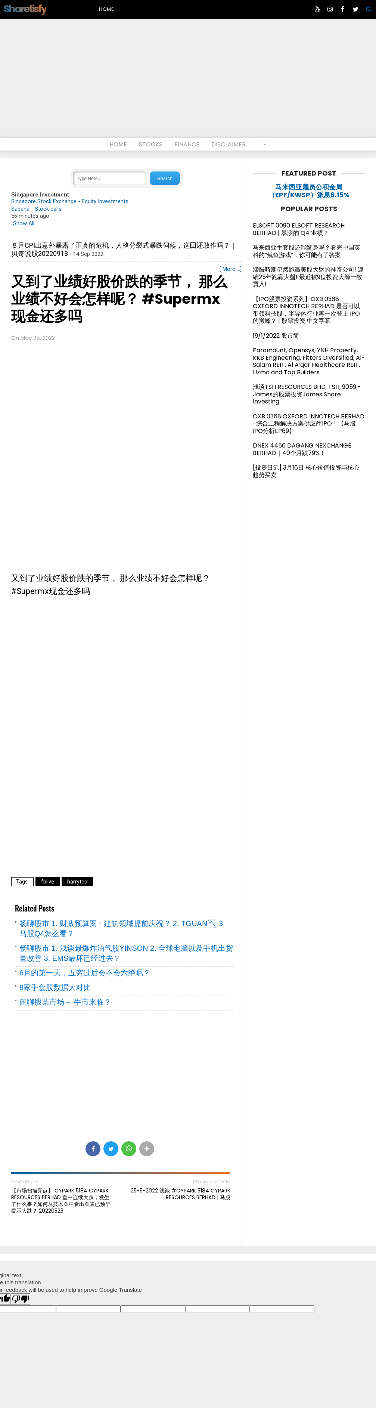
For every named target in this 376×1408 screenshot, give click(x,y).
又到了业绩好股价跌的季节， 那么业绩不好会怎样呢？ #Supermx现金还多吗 (119, 299)
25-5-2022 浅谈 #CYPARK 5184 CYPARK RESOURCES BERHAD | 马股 (180, 1194)
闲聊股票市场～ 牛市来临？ (65, 1002)
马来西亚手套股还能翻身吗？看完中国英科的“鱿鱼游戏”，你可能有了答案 (306, 251)
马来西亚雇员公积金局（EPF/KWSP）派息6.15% (308, 191)
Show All (23, 223)
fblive (47, 882)
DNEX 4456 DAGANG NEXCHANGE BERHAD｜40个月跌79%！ (302, 449)
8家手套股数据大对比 (55, 987)
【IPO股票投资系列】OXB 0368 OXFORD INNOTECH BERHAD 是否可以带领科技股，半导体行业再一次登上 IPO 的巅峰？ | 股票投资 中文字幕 (306, 310)
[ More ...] (231, 269)
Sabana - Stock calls (36, 208)
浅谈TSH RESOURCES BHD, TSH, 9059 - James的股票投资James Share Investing (307, 394)
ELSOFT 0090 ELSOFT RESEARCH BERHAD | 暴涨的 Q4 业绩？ (299, 229)
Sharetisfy (25, 9)
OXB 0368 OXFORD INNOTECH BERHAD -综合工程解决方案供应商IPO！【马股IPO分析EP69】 (308, 423)
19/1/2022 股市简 (276, 335)
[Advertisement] (188, 82)
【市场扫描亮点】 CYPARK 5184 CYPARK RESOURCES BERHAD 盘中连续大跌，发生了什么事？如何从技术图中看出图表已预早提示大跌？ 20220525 (61, 1200)
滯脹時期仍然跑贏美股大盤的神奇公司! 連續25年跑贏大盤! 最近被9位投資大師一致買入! (308, 276)
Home (106, 9)
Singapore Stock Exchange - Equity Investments (69, 201)
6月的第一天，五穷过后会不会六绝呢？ (84, 973)
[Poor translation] (20, 1299)
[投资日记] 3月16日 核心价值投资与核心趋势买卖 (306, 471)
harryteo (77, 882)
